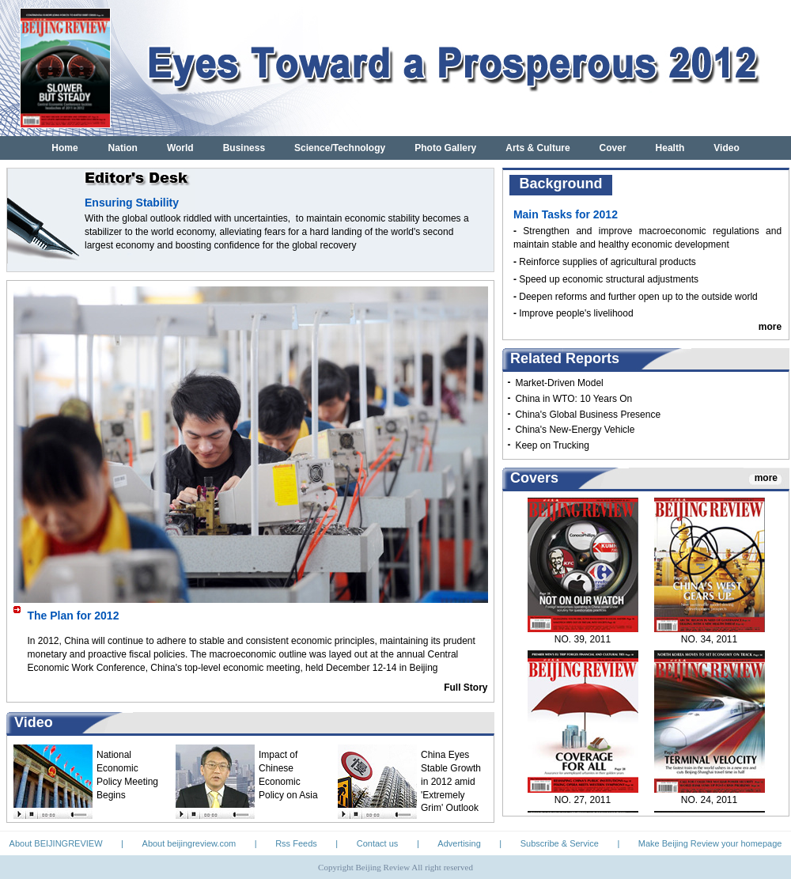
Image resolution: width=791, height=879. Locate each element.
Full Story (465, 687)
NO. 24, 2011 (709, 803)
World (180, 147)
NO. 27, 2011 (582, 803)
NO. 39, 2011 (582, 643)
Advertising (458, 843)
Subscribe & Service (559, 843)
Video (726, 147)
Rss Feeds (296, 843)
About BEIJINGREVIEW (56, 843)
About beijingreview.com (189, 843)
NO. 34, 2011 (709, 643)
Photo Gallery (445, 147)
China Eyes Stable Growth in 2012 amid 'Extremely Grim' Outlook (451, 781)
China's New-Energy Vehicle (574, 429)
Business (244, 147)
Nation (123, 147)
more (770, 326)
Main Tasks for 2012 (565, 214)
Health (670, 147)
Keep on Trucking (552, 445)
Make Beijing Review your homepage (710, 843)
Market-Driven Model (559, 382)
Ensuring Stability (132, 202)
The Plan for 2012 (73, 615)
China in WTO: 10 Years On (573, 398)
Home (64, 147)
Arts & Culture (537, 147)
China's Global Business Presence (587, 414)
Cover (613, 147)
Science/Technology (339, 147)
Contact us (378, 843)
